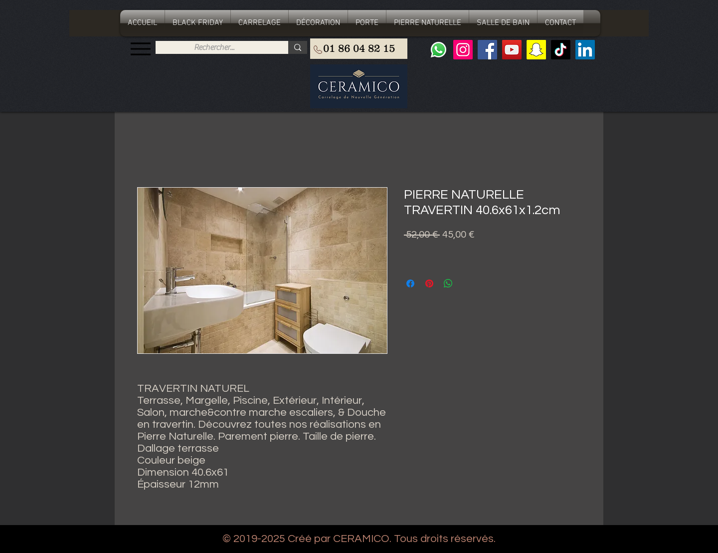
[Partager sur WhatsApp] (448, 283)
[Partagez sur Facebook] (410, 283)
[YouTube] (512, 49)
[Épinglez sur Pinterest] (429, 283)
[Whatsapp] (438, 49)
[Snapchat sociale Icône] (536, 49)
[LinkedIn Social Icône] (585, 49)
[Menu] (140, 48)
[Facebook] (487, 49)
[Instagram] (463, 49)
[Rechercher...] (214, 47)
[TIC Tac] (560, 49)
